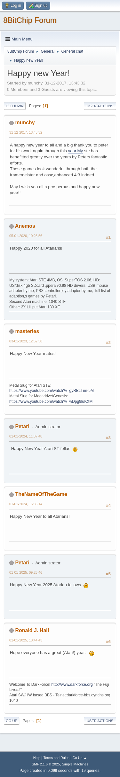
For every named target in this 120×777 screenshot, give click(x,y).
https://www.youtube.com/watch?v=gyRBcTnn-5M (51, 390)
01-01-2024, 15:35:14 (25, 504)
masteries (27, 331)
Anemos (25, 226)
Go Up (11, 721)
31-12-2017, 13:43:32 (25, 132)
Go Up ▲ (79, 758)
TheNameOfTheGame (41, 494)
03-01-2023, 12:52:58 (25, 341)
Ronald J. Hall (32, 630)
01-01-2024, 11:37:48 (25, 436)
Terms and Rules (56, 758)
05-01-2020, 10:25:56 (25, 236)
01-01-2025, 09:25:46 (25, 572)
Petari (22, 426)
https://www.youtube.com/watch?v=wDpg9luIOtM (50, 401)
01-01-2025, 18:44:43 (25, 640)
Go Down (15, 106)
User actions (100, 106)
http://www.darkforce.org (71, 684)
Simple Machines (75, 764)
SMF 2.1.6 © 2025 (46, 764)
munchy (25, 122)
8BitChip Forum (30, 20)
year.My (75, 150)
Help (36, 758)
